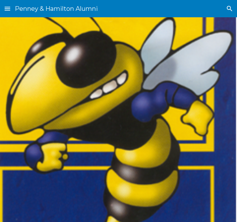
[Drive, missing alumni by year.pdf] (170, 119)
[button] (7, 8)
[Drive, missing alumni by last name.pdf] (66, 119)
